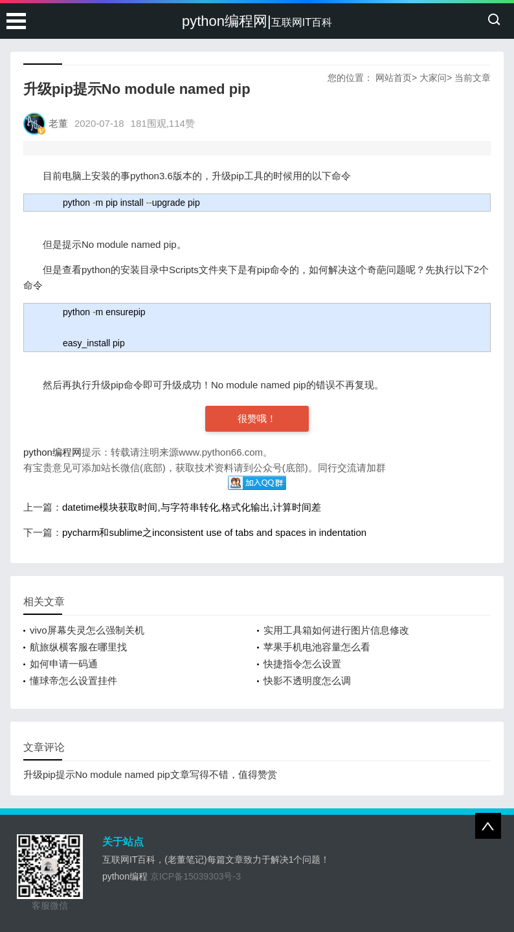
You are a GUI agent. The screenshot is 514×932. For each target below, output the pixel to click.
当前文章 (472, 77)
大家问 (433, 77)
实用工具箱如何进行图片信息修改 (336, 630)
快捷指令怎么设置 (302, 663)
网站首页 (393, 77)
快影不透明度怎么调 (307, 680)
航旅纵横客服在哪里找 (78, 646)
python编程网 (52, 452)
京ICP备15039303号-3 (195, 876)
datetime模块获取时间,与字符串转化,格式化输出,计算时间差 (191, 507)
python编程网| (257, 21)
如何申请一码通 (64, 663)
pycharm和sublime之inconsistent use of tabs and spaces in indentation (214, 532)
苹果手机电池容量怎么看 (316, 646)
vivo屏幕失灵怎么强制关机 (87, 630)
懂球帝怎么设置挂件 (73, 680)
